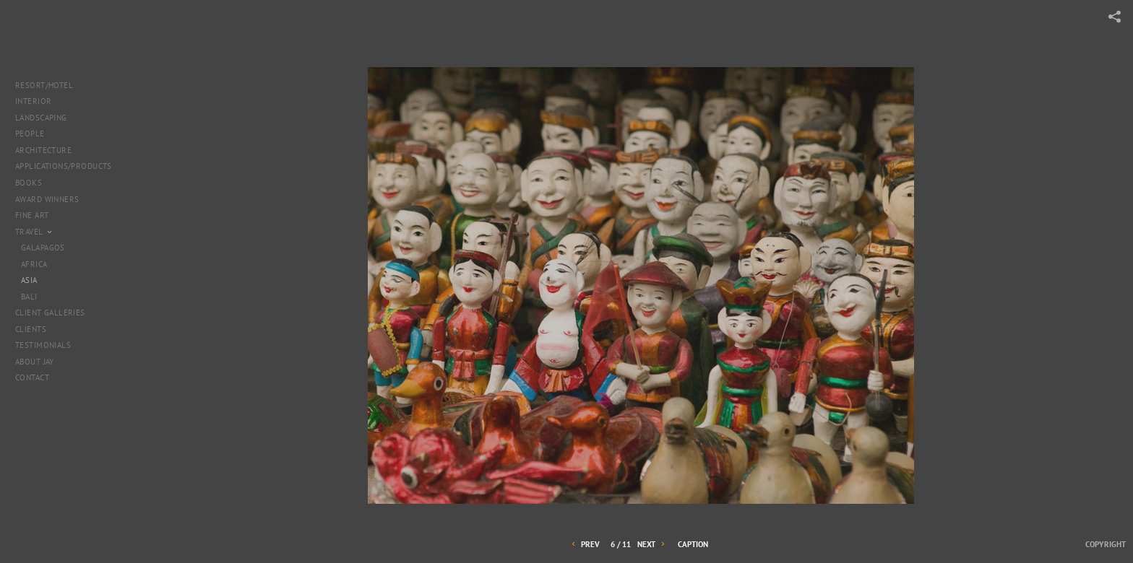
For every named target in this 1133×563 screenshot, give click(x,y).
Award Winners (47, 199)
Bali (29, 297)
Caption (693, 544)
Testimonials (43, 345)
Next (652, 544)
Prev (584, 544)
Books (34, 183)
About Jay (34, 362)
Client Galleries (50, 312)
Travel (34, 232)
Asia (29, 280)
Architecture (48, 150)
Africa (34, 264)
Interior (33, 101)
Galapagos (43, 248)
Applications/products (63, 166)
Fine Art (37, 215)
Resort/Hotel (44, 85)
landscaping (41, 118)
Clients (30, 329)
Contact (32, 377)
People (30, 133)
